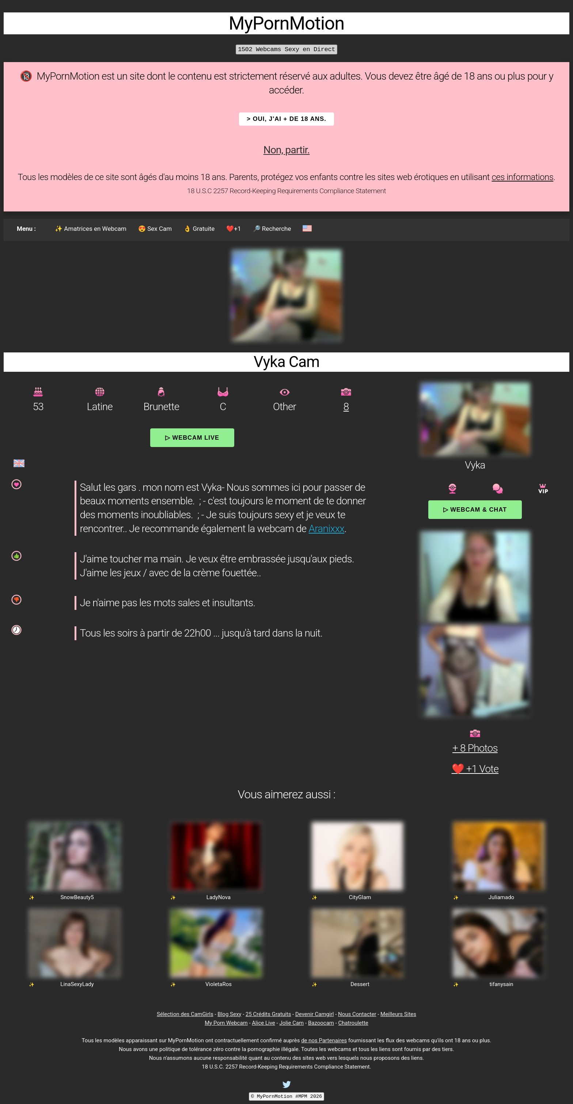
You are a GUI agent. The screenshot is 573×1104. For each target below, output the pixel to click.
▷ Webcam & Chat (475, 509)
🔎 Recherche (272, 228)
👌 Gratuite (199, 228)
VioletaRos (218, 984)
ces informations (522, 177)
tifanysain (501, 984)
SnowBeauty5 (77, 897)
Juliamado (501, 897)
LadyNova (218, 897)
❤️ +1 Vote (475, 769)
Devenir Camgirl (314, 1014)
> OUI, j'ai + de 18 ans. (286, 118)
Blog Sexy (229, 1014)
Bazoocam (321, 1023)
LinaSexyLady (77, 984)
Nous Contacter (357, 1014)
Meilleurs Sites (398, 1014)
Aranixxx (327, 529)
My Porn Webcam (226, 1023)
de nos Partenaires (324, 1040)
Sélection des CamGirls (185, 1014)
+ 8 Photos (475, 748)
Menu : (26, 228)
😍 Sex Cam (155, 228)
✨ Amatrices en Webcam (90, 228)
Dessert (359, 984)
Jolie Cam (291, 1023)
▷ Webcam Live (192, 437)
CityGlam (360, 897)
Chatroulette (353, 1023)
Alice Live (263, 1023)
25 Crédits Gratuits (268, 1014)
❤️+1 (233, 228)
